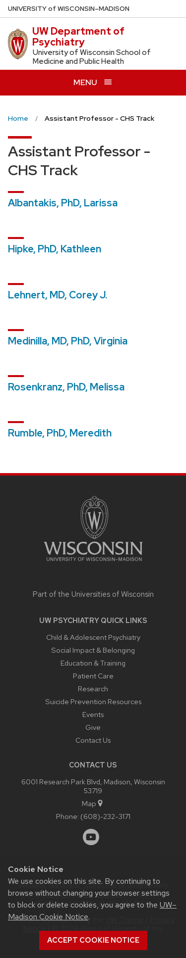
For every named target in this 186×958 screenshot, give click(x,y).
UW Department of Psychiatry (78, 36)
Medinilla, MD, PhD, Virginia (67, 341)
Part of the (93, 594)
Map (93, 803)
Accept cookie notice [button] (93, 940)
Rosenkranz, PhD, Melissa (66, 387)
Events (93, 714)
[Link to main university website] (93, 563)
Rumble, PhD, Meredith (60, 433)
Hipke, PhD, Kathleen (54, 248)
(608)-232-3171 (105, 816)
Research (93, 688)
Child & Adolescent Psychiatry (93, 637)
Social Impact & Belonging (93, 650)
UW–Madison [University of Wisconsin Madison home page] (68, 8)
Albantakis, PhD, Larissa (63, 202)
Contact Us (93, 740)
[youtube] (91, 837)
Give (93, 727)
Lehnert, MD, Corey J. (57, 294)
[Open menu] (93, 82)
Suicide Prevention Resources (93, 701)
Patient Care (93, 675)
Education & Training (93, 663)
